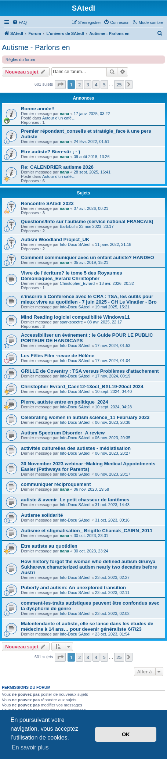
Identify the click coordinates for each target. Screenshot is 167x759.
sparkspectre (71, 322)
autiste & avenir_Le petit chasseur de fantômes (75, 499)
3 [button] (87, 84)
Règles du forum (20, 59)
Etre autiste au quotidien (49, 546)
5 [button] (104, 84)
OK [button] (126, 734)
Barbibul (67, 226)
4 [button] (96, 84)
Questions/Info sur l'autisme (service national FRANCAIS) (87, 221)
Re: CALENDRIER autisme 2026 (57, 167)
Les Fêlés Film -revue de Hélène (57, 355)
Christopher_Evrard (77, 283)
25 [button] (119, 84)
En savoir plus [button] (30, 747)
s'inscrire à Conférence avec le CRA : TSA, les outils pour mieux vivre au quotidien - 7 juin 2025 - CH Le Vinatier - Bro (89, 299)
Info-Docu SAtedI (75, 244)
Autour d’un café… (59, 118)
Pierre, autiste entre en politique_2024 (64, 402)
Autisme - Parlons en (36, 47)
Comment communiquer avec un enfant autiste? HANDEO (87, 257)
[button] (60, 84)
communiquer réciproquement (56, 484)
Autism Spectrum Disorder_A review (63, 433)
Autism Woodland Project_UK (55, 239)
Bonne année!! (38, 108)
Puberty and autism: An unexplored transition (73, 587)
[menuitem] (19, 22)
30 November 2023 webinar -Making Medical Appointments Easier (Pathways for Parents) (88, 466)
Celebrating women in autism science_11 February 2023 (85, 417)
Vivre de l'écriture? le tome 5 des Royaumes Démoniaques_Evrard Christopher (71, 275)
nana (64, 113)
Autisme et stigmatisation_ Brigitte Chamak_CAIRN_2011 (86, 530)
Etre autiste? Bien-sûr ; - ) (50, 151)
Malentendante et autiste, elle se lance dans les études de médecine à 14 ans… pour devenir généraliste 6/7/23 (87, 626)
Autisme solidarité (42, 515)
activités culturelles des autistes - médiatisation (76, 448)
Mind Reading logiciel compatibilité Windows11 (75, 317)
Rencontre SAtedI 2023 (47, 203)
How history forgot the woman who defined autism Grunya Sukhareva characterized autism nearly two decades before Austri (89, 567)
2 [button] (79, 84)
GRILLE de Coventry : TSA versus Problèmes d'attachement (90, 371)
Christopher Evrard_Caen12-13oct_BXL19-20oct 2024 (82, 386)
